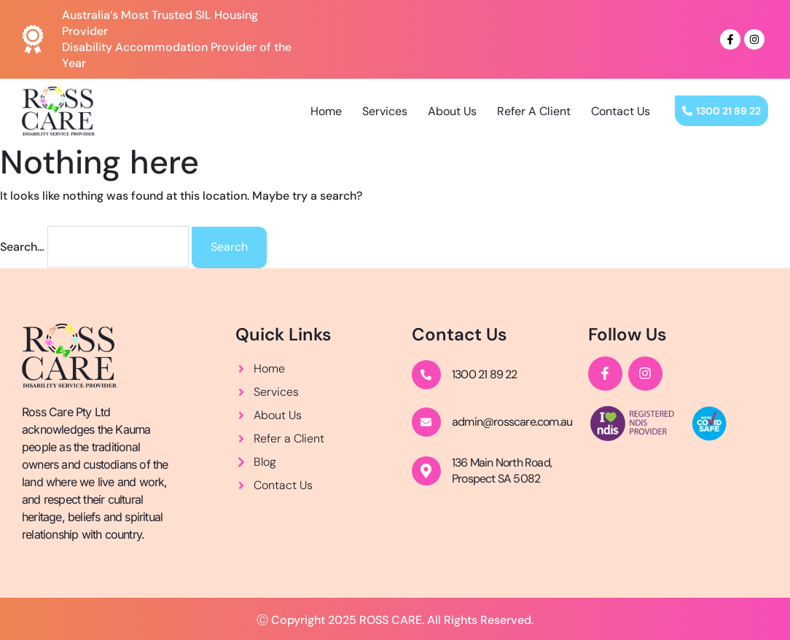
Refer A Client (534, 111)
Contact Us (620, 111)
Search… (22, 246)
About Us (452, 111)
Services (384, 111)
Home (326, 111)
